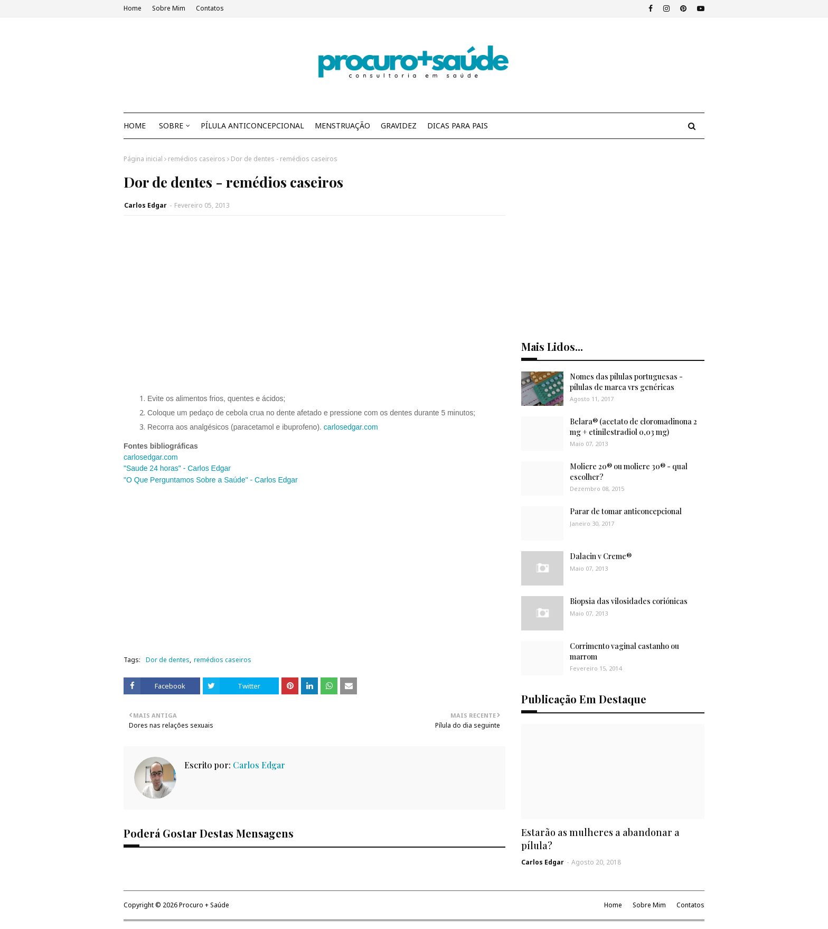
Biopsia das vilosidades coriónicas (629, 601)
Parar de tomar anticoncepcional (626, 511)
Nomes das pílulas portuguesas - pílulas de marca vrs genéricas (626, 381)
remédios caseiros (196, 158)
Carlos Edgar (145, 205)
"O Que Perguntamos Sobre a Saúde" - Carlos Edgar (211, 480)
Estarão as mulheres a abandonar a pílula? (600, 839)
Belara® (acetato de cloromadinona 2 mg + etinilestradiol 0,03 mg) (633, 426)
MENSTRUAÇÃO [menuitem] (342, 125)
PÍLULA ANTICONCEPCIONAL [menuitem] (252, 125)
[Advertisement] (314, 311)
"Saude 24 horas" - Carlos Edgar (177, 468)
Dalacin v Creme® (601, 556)
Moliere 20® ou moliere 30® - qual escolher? (629, 471)
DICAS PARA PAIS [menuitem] (457, 125)
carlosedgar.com (351, 427)
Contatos (210, 8)
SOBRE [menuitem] (171, 125)
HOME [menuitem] (135, 125)
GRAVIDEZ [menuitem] (399, 125)
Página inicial (143, 158)
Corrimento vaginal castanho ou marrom (624, 651)
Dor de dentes (168, 659)
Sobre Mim (168, 8)
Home (133, 8)
